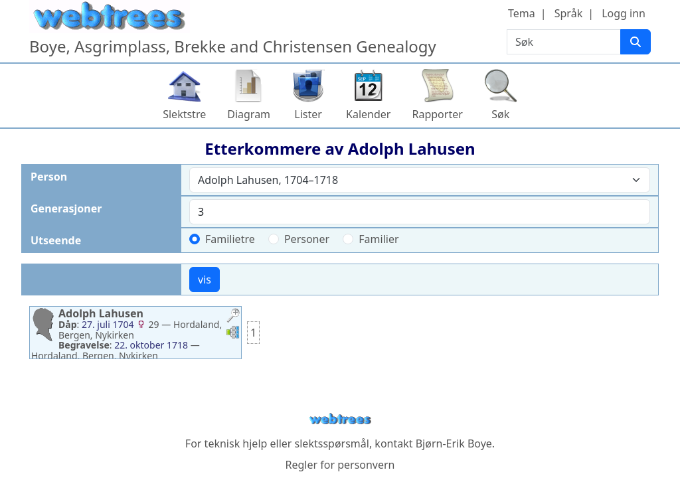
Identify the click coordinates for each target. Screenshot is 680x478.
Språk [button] (568, 13)
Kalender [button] (368, 114)
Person (49, 176)
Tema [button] (521, 13)
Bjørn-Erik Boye (454, 443)
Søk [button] (500, 114)
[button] (233, 317)
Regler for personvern (339, 464)
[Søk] (635, 41)
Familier (378, 239)
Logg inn (623, 13)
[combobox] (419, 180)
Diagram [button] (248, 114)
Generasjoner (66, 208)
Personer (306, 239)
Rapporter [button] (437, 114)
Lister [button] (308, 114)
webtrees (340, 419)
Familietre (230, 239)
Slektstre (184, 114)
